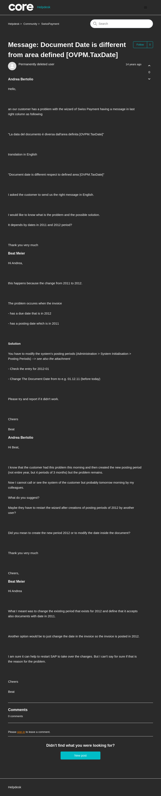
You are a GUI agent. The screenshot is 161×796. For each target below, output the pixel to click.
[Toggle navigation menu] (145, 7)
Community (30, 23)
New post (80, 755)
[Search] (121, 24)
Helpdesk (13, 23)
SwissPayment (50, 23)
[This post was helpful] (149, 65)
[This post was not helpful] (149, 79)
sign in (21, 731)
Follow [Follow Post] (140, 44)
